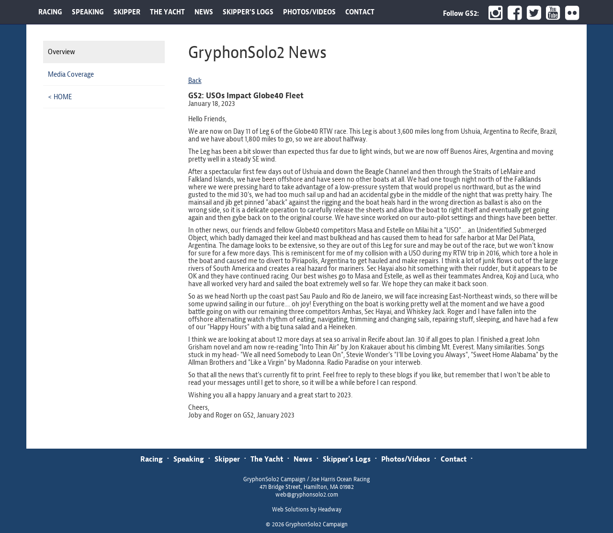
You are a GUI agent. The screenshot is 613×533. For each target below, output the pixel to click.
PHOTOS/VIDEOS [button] (309, 12)
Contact (453, 459)
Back (195, 80)
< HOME (60, 97)
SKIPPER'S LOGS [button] (248, 12)
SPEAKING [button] (88, 12)
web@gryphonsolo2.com (306, 494)
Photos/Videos (405, 459)
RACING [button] (50, 12)
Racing (151, 459)
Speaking (188, 459)
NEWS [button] (203, 12)
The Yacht (266, 459)
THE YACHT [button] (167, 12)
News (303, 459)
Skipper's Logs (347, 459)
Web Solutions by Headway (306, 509)
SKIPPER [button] (127, 12)
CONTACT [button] (360, 12)
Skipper (227, 459)
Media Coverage (71, 74)
